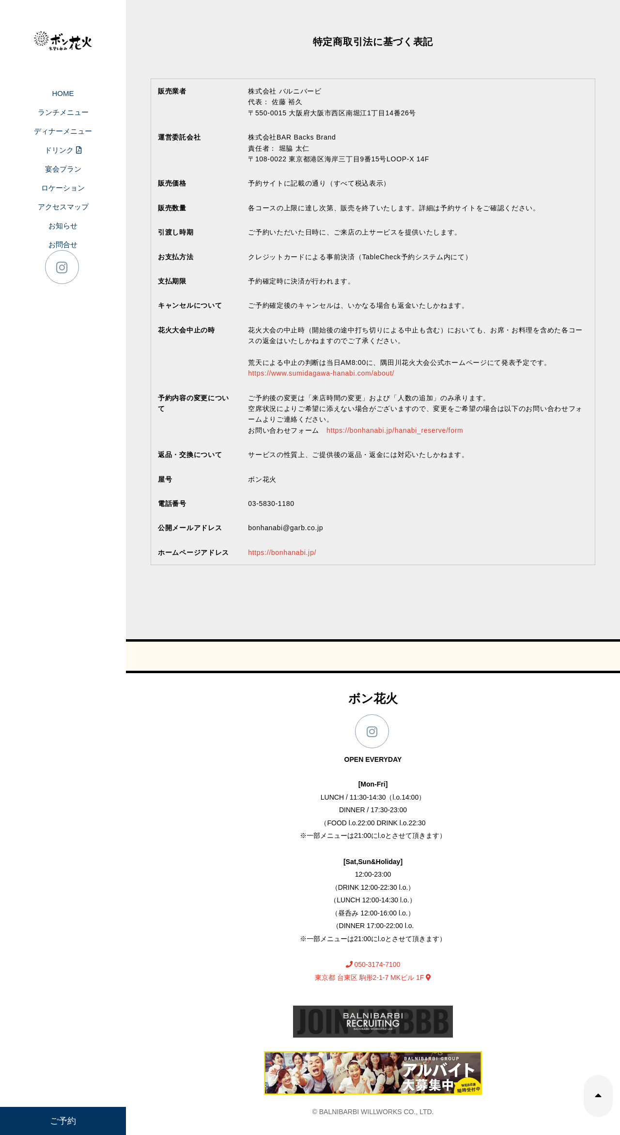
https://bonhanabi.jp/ (282, 552)
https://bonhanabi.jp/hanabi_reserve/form (395, 430)
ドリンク (63, 150)
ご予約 (63, 1121)
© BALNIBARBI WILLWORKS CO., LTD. (373, 1112)
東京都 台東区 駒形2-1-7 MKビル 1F (373, 977)
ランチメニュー (63, 112)
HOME (63, 93)
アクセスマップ (63, 207)
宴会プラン (63, 169)
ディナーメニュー (63, 131)
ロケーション (63, 188)
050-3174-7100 (373, 964)
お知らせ (63, 225)
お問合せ (63, 244)
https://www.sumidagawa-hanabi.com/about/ (321, 373)
